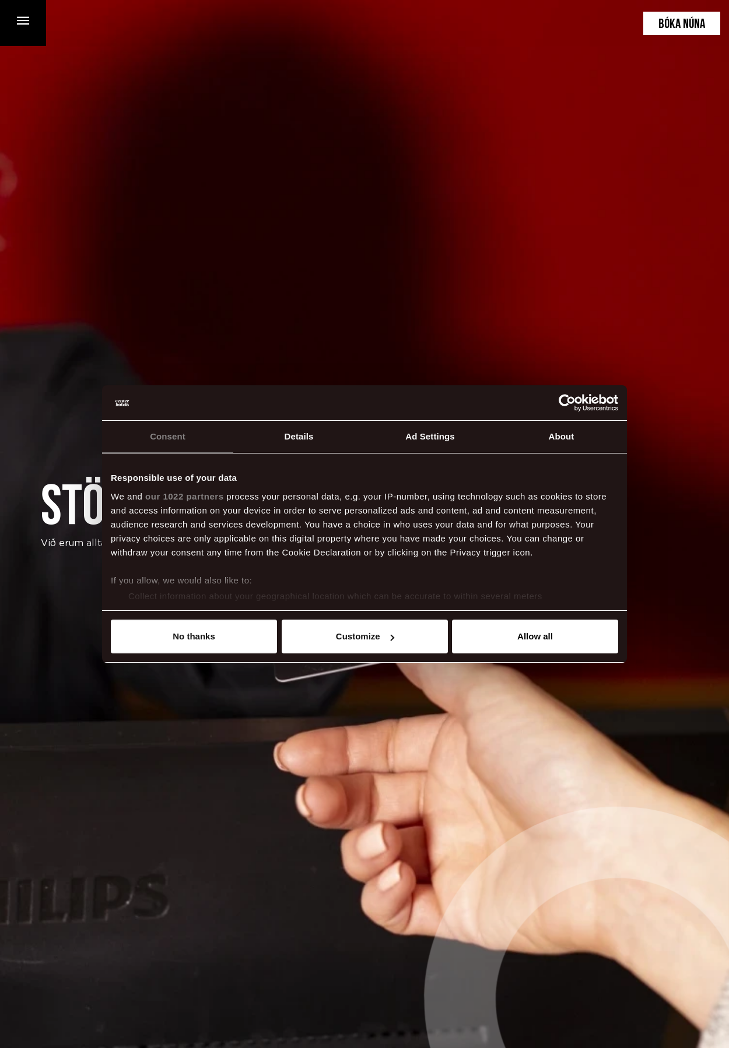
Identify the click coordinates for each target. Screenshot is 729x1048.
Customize (365, 636)
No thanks (194, 636)
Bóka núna (681, 24)
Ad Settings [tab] (429, 436)
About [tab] (561, 436)
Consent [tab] (167, 436)
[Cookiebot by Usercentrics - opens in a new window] (567, 403)
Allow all (535, 636)
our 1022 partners (184, 496)
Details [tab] (299, 436)
